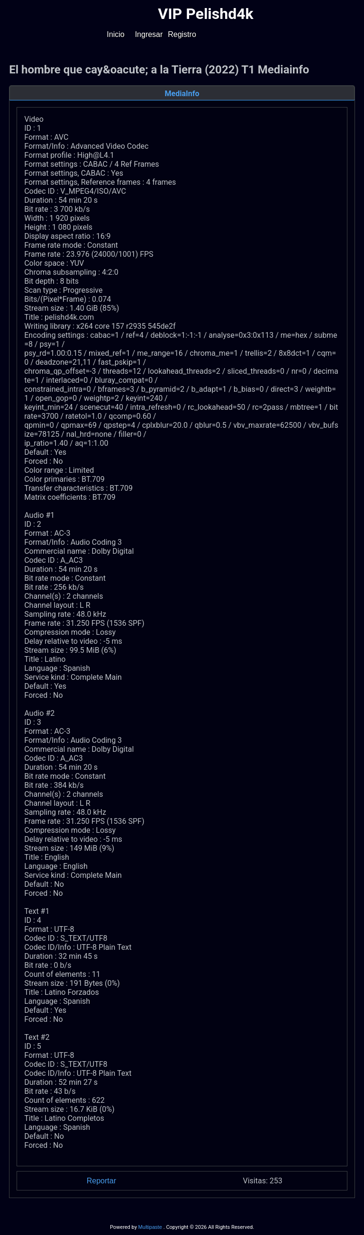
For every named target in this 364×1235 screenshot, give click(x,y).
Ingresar (149, 34)
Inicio (115, 34)
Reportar (101, 1181)
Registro (182, 34)
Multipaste (151, 1227)
